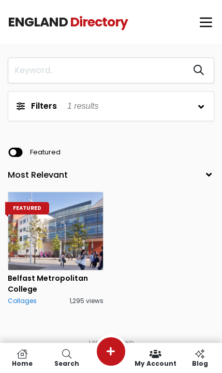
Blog (199, 358)
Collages (22, 300)
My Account (155, 358)
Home (22, 358)
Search (67, 358)
